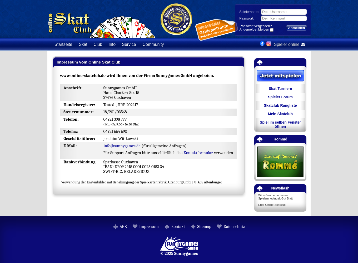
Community (153, 44)
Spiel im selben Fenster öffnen (280, 124)
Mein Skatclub (280, 114)
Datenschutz (234, 226)
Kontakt (178, 226)
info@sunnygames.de (121, 146)
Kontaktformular (198, 152)
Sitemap (204, 226)
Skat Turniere (280, 88)
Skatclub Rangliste (280, 105)
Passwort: (246, 18)
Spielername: (249, 12)
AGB (123, 226)
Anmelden (296, 28)
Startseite (63, 44)
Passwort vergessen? (256, 26)
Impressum (149, 226)
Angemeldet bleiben (254, 29)
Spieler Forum (280, 97)
